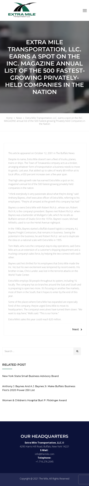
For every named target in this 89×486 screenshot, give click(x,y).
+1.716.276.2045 (44, 461)
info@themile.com (44, 454)
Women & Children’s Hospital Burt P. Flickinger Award (34, 400)
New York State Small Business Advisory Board (30, 376)
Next (77, 329)
